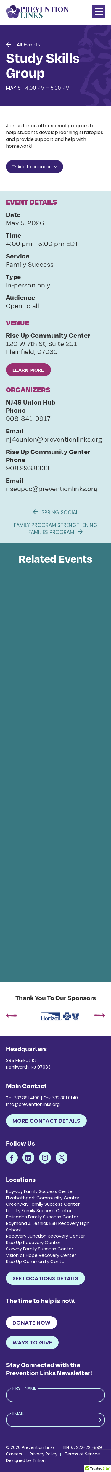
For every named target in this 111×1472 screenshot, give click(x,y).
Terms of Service (82, 1454)
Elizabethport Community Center (42, 1198)
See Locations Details (45, 1278)
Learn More (28, 370)
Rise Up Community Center (36, 1261)
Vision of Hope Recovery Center (41, 1255)
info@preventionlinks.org (33, 1104)
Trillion (39, 1460)
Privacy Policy (43, 1454)
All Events (28, 44)
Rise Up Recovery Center (33, 1242)
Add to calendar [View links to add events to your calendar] (34, 167)
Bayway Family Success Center (40, 1191)
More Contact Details (46, 1120)
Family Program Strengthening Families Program (55, 529)
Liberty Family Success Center (39, 1210)
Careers (14, 1454)
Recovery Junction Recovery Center (45, 1236)
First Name (24, 1388)
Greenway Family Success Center (43, 1204)
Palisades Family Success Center (42, 1217)
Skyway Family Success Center (39, 1249)
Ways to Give (32, 1342)
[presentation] (11, 1016)
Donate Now (31, 1322)
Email (18, 1413)
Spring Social (55, 512)
